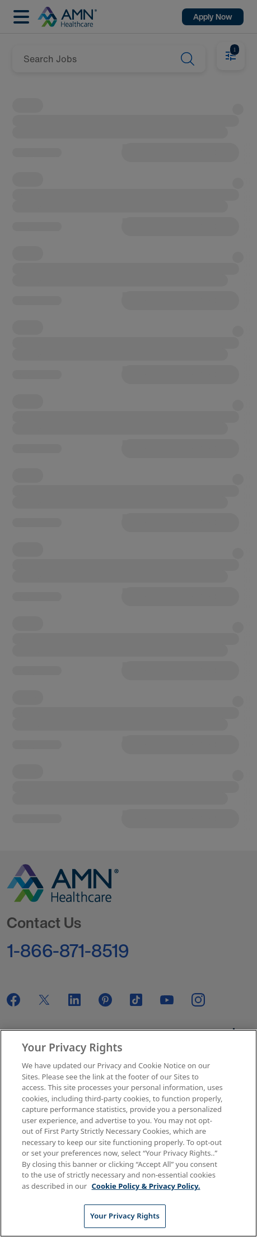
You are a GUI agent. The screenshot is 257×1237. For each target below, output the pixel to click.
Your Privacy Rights (125, 1216)
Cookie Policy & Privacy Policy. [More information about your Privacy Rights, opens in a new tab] (146, 1186)
